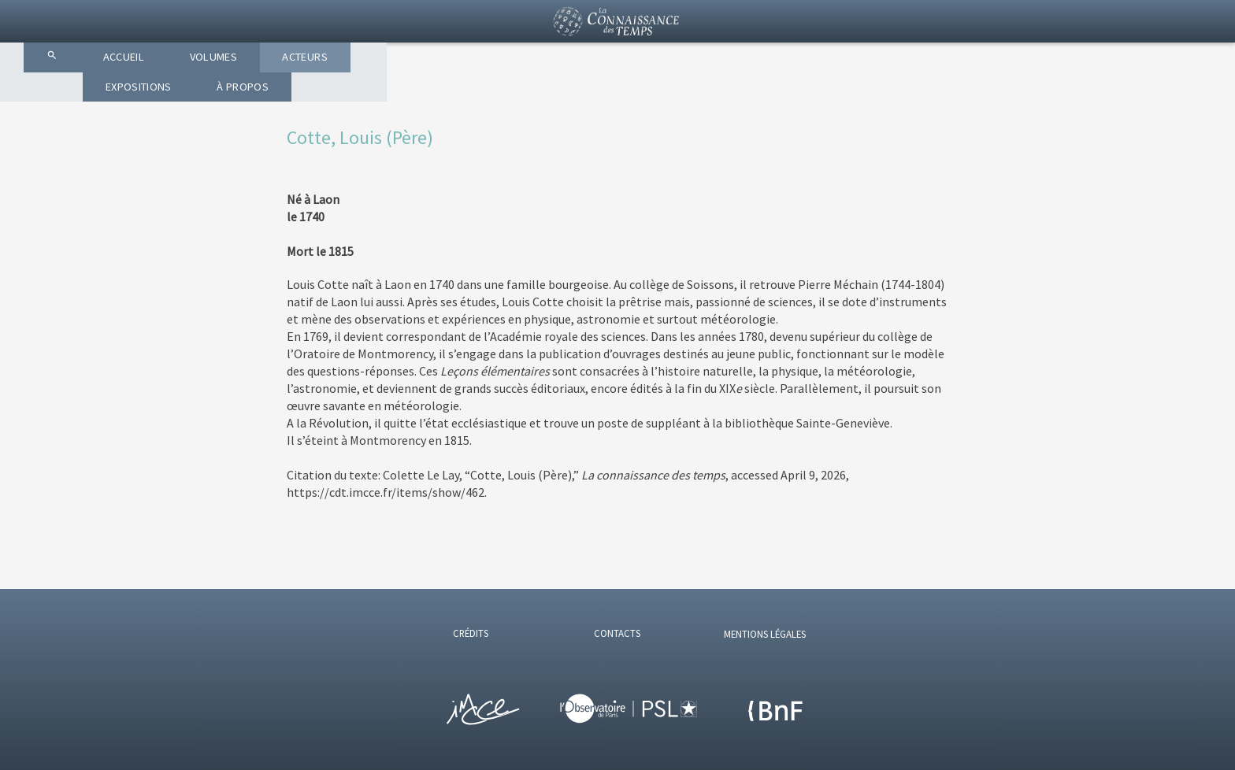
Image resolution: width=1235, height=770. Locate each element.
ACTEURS (631, 94)
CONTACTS (617, 633)
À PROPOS (867, 94)
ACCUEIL (425, 94)
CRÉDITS (470, 633)
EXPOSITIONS (747, 94)
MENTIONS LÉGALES (765, 633)
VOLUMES (527, 94)
